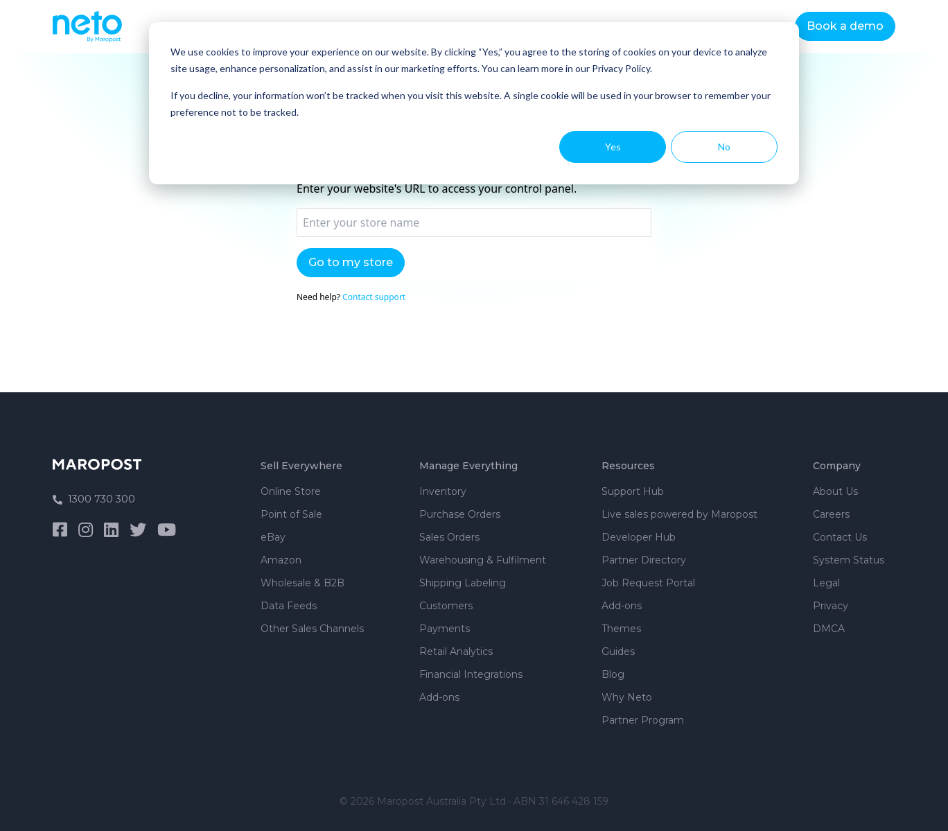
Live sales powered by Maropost (679, 514)
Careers (831, 514)
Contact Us (840, 537)
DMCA (829, 628)
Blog (613, 674)
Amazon (281, 560)
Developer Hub (639, 537)
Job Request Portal (648, 583)
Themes (621, 628)
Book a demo (845, 26)
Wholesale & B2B (302, 583)
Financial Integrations (471, 674)
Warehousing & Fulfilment (482, 560)
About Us (835, 491)
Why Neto (627, 697)
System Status (848, 560)
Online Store (291, 491)
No (724, 146)
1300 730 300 (94, 499)
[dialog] (474, 103)
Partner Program (643, 720)
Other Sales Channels (312, 628)
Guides (618, 651)
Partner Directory (644, 560)
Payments (444, 628)
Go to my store (350, 262)
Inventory (442, 491)
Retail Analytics (456, 651)
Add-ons (439, 697)
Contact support (373, 297)
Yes (613, 146)
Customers (446, 606)
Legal (826, 583)
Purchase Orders (459, 514)
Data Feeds (289, 606)
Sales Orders (449, 537)
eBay (273, 537)
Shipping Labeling (462, 583)
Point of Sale (291, 514)
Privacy (830, 606)
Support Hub (633, 491)
